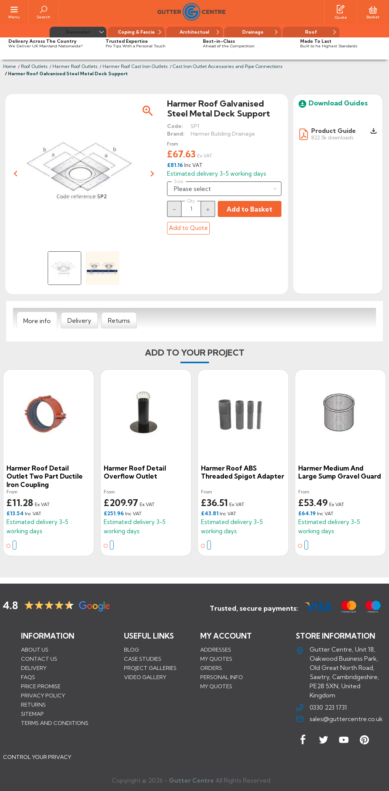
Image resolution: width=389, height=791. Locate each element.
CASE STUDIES (142, 658)
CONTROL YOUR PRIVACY (37, 757)
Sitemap (32, 713)
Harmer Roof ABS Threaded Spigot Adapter (242, 472)
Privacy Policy (43, 695)
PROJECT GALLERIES (150, 668)
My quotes (216, 658)
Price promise (41, 686)
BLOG (131, 649)
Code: (175, 126)
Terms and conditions (54, 723)
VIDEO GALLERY (145, 677)
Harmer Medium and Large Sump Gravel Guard (339, 472)
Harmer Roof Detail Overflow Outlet (135, 472)
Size (178, 181)
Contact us (39, 658)
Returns (33, 704)
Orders (211, 668)
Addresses (215, 649)
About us (34, 649)
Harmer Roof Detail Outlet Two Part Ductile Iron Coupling (44, 476)
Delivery (34, 668)
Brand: (176, 133)
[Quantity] (191, 208)
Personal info (221, 677)
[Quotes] (340, 9)
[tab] (37, 320)
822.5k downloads (332, 137)
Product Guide (333, 131)
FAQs (28, 677)
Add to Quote (188, 227)
